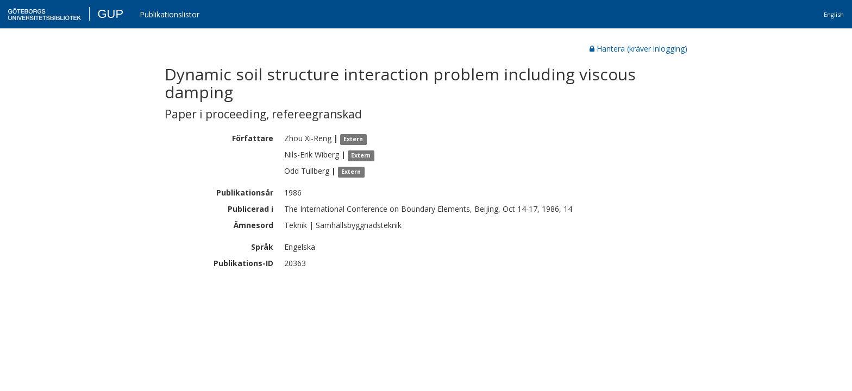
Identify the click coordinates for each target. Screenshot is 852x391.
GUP (110, 14)
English (834, 14)
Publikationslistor (169, 14)
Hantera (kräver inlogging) (638, 48)
